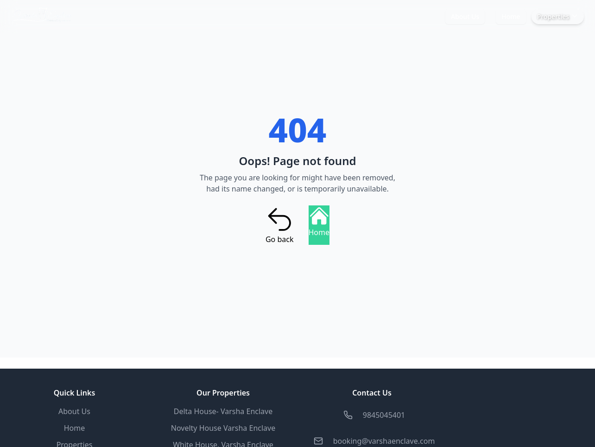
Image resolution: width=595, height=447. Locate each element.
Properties (557, 16)
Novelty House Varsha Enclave (223, 428)
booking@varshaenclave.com (384, 441)
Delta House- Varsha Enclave (223, 411)
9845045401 (384, 415)
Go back (280, 224)
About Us (465, 16)
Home (510, 16)
